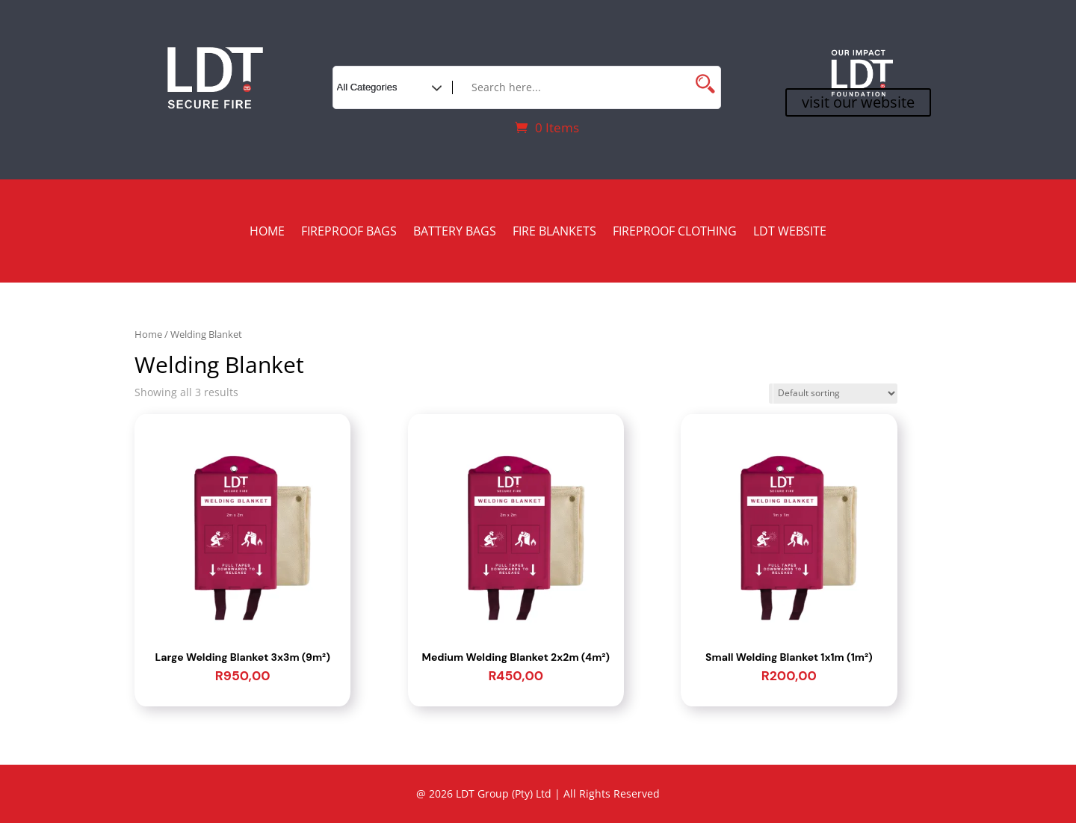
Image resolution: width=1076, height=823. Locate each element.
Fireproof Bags (349, 232)
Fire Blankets (554, 232)
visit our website (858, 102)
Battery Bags (454, 232)
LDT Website (789, 232)
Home (267, 232)
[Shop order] (833, 393)
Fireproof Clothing (675, 232)
